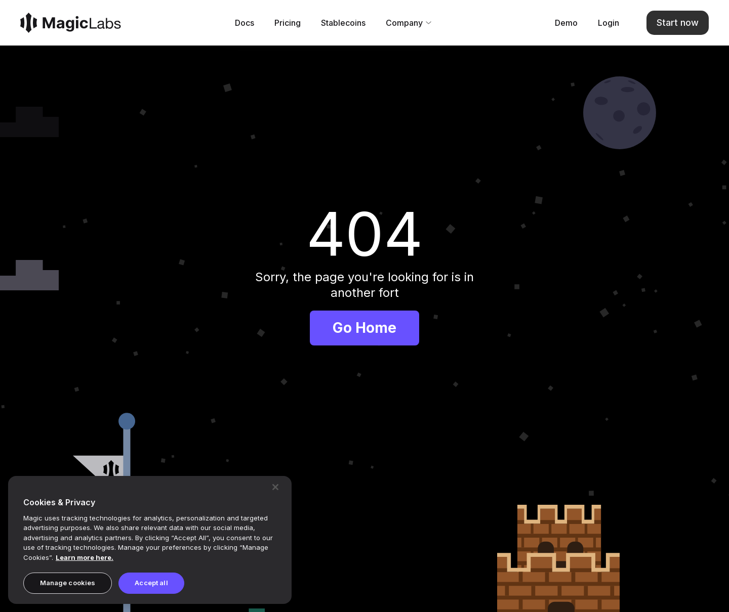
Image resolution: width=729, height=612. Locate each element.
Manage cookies (68, 583)
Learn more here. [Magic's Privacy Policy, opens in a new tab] (84, 557)
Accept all (151, 583)
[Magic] (70, 24)
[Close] (275, 487)
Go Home (364, 329)
